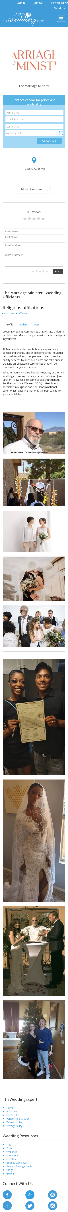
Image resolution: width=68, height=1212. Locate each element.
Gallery (23, 324)
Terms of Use (14, 1122)
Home (10, 1107)
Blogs (9, 1170)
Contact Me (49, 140)
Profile (9, 324)
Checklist (11, 1159)
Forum (10, 1148)
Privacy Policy (14, 1126)
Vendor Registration (18, 1118)
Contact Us (12, 1115)
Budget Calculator (16, 1162)
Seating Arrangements (19, 1166)
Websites (11, 1152)
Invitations (12, 1155)
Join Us (38, 3)
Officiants (23, 313)
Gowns (10, 1173)
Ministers (9, 313)
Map (36, 324)
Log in (21, 3)
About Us (11, 1111)
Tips (8, 1144)
